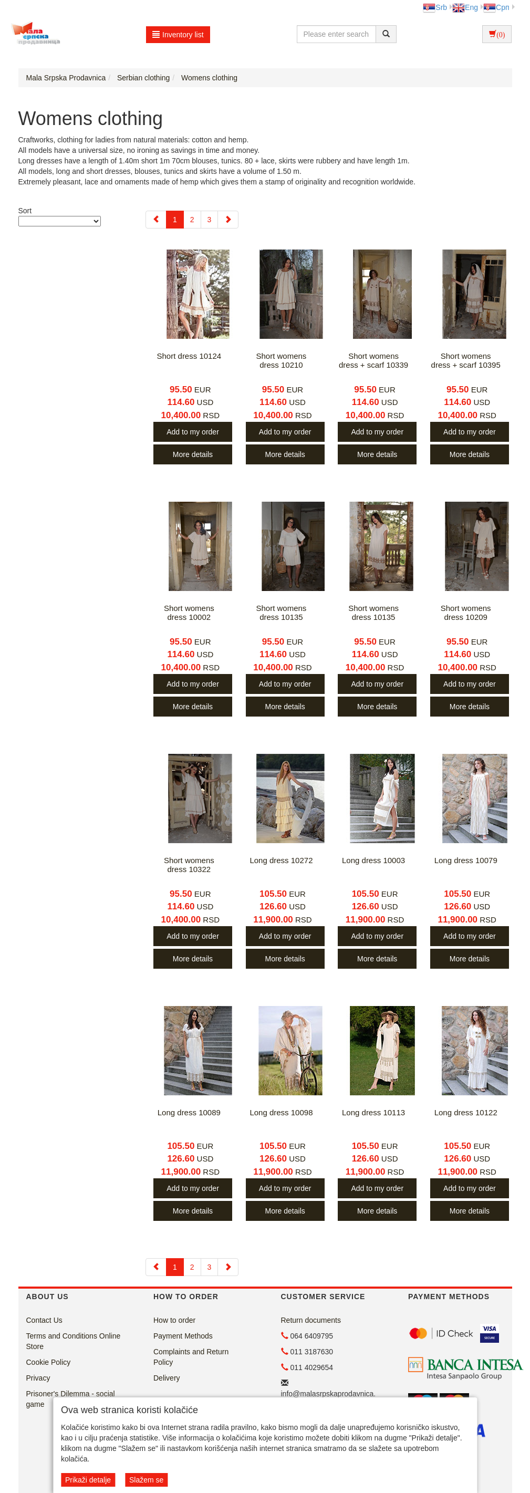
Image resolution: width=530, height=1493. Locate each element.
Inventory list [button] (178, 34)
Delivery (166, 1378)
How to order (174, 1320)
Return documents (311, 1320)
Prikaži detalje (88, 1480)
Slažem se (146, 1480)
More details (193, 454)
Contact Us (44, 1320)
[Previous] (156, 220)
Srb (435, 7)
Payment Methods (183, 1336)
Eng (465, 7)
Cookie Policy (48, 1362)
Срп (496, 7)
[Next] (227, 220)
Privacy (38, 1378)
